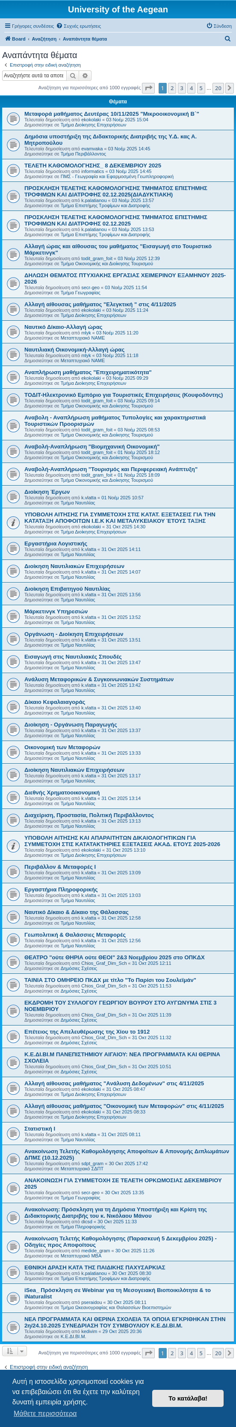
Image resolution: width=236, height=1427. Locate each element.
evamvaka (92, 148)
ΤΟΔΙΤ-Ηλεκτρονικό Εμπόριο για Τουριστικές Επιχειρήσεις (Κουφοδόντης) (123, 395)
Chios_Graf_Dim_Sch (104, 963)
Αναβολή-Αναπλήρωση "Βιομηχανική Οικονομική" (91, 446)
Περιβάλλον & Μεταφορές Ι (60, 867)
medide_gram (95, 1250)
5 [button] (201, 88)
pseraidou (91, 1302)
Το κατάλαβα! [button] (187, 1398)
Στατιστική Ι (39, 1128)
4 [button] (191, 88)
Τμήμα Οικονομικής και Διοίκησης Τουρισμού (107, 263)
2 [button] (172, 88)
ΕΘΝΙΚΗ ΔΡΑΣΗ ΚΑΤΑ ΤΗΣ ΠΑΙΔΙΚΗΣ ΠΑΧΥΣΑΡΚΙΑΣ (94, 1267)
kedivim (89, 1331)
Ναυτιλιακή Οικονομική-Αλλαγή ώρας (74, 349)
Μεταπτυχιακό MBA (81, 1255)
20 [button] (218, 88)
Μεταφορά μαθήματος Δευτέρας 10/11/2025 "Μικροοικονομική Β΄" (111, 114)
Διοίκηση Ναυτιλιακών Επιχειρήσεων (74, 566)
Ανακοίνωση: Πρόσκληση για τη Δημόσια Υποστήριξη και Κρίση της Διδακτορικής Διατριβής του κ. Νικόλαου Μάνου (115, 1212)
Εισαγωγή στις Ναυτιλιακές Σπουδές (73, 656)
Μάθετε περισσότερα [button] (45, 1413)
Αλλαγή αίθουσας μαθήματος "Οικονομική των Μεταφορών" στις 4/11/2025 (124, 1106)
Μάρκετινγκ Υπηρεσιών (56, 611)
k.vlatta (88, 497)
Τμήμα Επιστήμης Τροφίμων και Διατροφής (105, 205)
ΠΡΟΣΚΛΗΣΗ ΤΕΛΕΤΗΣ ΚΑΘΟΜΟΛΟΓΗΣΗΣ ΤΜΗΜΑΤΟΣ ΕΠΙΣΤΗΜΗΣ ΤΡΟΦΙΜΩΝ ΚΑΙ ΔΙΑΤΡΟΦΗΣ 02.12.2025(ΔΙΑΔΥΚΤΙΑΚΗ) (115, 191)
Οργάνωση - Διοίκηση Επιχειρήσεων (74, 634)
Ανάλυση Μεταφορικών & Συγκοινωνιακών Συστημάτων (99, 679)
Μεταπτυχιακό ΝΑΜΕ (83, 337)
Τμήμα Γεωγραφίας (80, 292)
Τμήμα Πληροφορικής (83, 1226)
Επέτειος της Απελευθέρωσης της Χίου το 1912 (87, 1031)
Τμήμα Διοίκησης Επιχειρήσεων (93, 124)
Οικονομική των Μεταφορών (62, 747)
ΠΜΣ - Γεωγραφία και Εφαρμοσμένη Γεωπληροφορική (117, 176)
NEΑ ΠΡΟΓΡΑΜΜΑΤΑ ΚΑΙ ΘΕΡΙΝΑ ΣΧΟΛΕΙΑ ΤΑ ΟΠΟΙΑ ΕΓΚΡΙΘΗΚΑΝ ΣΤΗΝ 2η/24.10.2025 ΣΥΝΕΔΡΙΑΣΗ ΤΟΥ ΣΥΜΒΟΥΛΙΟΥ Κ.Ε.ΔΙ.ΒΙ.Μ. (125, 1322)
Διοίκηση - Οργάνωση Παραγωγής (70, 724)
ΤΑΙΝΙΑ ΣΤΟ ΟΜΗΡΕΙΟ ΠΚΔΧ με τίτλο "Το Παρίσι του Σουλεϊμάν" (110, 980)
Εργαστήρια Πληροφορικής (61, 889)
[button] (148, 88)
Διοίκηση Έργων (47, 492)
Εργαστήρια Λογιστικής (55, 543)
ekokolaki (91, 119)
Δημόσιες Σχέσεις (79, 968)
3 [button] (181, 88)
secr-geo (90, 287)
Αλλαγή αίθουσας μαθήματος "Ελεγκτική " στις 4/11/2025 (100, 304)
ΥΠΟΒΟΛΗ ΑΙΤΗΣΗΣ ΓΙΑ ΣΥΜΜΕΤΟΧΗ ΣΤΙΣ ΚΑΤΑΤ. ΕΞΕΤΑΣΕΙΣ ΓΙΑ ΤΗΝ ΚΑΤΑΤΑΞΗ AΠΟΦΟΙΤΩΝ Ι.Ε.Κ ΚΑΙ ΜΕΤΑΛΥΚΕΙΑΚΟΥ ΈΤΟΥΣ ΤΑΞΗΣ (119, 517)
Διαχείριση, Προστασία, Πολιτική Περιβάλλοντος (89, 815)
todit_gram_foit (96, 258)
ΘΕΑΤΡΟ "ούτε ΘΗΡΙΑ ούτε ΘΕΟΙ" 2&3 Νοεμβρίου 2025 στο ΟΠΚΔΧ (114, 957)
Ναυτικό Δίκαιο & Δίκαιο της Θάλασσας (76, 912)
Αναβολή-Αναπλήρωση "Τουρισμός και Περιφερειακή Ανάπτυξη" (111, 469)
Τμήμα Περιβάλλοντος (83, 153)
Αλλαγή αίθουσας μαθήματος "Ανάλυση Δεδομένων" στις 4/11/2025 (114, 1083)
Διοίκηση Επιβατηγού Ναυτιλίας (67, 589)
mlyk (86, 332)
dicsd (86, 1221)
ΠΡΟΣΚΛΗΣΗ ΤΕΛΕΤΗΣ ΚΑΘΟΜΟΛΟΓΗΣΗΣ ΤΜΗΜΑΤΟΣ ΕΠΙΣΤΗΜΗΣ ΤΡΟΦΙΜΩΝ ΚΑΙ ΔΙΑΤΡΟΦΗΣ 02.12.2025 (115, 220)
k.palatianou (93, 200)
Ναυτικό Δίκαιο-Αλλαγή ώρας (63, 327)
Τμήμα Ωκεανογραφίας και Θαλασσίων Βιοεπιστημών (116, 1307)
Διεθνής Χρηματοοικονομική (62, 792)
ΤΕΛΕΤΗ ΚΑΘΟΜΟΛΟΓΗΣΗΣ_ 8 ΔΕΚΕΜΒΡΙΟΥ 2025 (92, 165)
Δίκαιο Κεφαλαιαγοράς (54, 702)
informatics (92, 171)
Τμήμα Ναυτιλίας (78, 502)
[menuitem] (78, 26)
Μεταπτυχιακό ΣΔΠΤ (82, 1168)
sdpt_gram (92, 1163)
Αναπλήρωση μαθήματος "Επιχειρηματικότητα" (88, 372)
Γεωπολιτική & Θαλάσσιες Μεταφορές (75, 935)
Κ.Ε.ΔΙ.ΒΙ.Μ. (73, 1336)
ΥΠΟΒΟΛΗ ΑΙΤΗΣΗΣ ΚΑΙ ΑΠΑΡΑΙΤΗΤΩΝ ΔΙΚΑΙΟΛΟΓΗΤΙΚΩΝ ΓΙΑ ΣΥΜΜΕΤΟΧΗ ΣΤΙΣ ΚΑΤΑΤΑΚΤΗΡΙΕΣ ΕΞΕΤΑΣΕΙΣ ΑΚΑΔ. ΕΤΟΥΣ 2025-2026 (122, 841)
